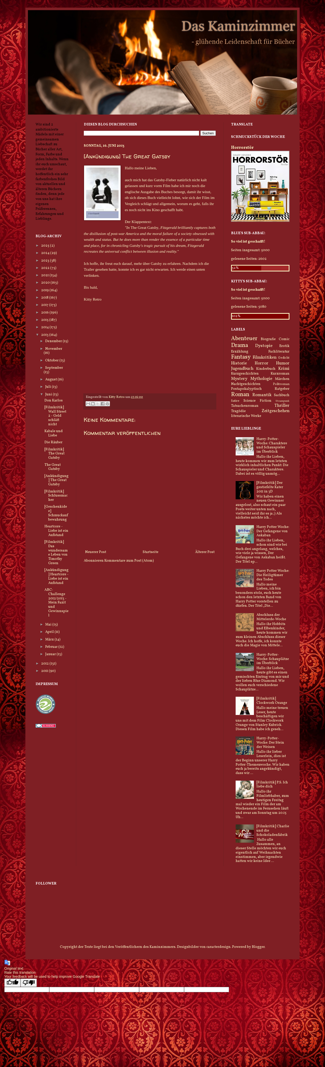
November (53, 348)
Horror (261, 363)
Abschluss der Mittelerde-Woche (271, 617)
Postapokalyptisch (246, 389)
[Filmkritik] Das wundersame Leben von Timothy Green (56, 553)
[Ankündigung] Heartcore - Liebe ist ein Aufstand (56, 576)
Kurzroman (280, 373)
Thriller (281, 406)
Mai (48, 624)
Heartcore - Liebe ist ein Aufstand (56, 531)
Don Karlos (53, 400)
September (54, 367)
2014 (45, 327)
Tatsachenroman (244, 405)
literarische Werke (246, 416)
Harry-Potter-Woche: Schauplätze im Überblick (272, 659)
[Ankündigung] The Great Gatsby (56, 480)
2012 (45, 663)
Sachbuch (281, 395)
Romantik (261, 395)
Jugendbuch (242, 369)
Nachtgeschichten (246, 384)
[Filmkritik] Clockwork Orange (271, 700)
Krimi (283, 369)
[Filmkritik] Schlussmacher (56, 496)
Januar (51, 654)
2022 (45, 268)
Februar (51, 647)
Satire (235, 401)
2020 (46, 282)
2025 (45, 245)
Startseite (150, 552)
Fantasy (241, 357)
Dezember (54, 341)
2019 (45, 290)
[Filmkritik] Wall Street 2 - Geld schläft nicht (55, 416)
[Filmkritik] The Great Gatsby (54, 454)
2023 (45, 260)
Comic (284, 339)
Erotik (284, 346)
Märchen (282, 379)
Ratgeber (282, 389)
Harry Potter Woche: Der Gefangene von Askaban (272, 531)
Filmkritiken (265, 357)
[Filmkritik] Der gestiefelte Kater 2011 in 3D (269, 487)
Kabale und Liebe (53, 433)
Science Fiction (257, 400)
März (50, 639)
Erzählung (239, 351)
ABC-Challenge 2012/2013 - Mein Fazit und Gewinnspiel (56, 602)
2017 (45, 305)
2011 (45, 671)
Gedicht (283, 358)
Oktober (52, 360)
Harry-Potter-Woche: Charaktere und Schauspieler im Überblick (271, 445)
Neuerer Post (95, 552)
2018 (45, 297)
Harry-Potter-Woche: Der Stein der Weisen (270, 742)
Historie (239, 363)
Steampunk (282, 401)
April (50, 632)
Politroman (281, 384)
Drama (239, 345)
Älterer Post (205, 552)
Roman (240, 395)
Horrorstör (242, 148)
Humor (282, 363)
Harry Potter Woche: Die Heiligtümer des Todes (272, 575)
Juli (48, 386)
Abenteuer (244, 339)
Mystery (239, 379)
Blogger (258, 947)
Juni (49, 394)
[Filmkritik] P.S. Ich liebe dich (272, 784)
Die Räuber (53, 442)
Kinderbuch (265, 368)
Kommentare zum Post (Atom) (129, 560)
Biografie (268, 339)
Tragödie (238, 411)
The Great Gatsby (52, 467)
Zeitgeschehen (275, 411)
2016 (45, 312)
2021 (45, 275)
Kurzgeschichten (245, 373)
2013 (45, 335)
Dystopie (263, 346)
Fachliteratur (278, 351)
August (51, 379)
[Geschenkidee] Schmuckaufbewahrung (56, 513)
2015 (45, 320)
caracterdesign (218, 947)
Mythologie (261, 379)
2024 (45, 253)
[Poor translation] (29, 983)
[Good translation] (12, 983)
